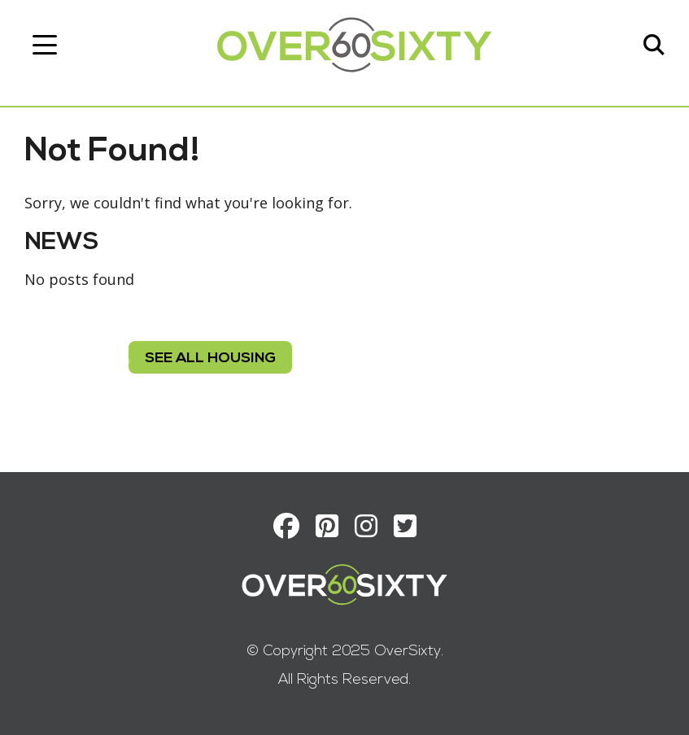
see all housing (210, 358)
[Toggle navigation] (44, 44)
